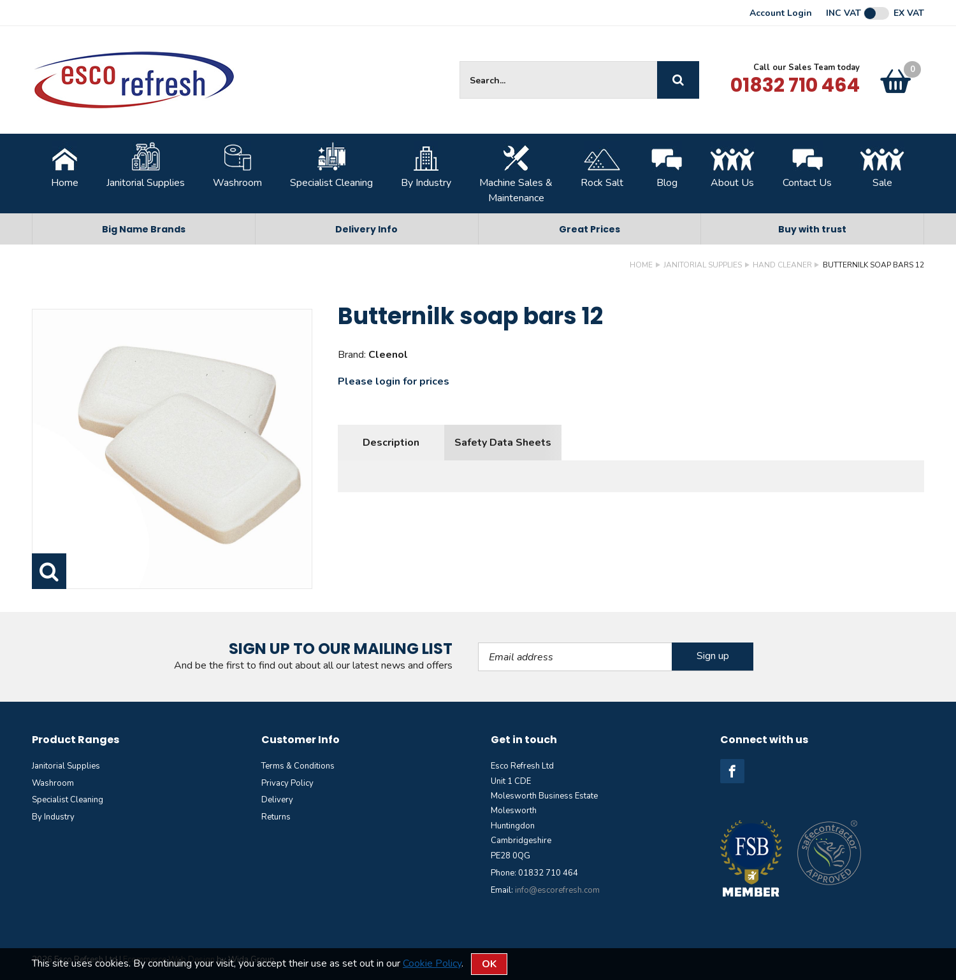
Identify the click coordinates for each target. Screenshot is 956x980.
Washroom (237, 165)
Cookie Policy (432, 963)
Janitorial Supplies (145, 165)
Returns (276, 817)
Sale (882, 165)
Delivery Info (366, 229)
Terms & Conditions (298, 766)
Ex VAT (909, 13)
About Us (732, 165)
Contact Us (807, 165)
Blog (666, 165)
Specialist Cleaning (331, 165)
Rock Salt (602, 165)
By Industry (426, 165)
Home (64, 165)
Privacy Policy (287, 783)
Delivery (277, 800)
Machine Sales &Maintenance (516, 173)
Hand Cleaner (782, 265)
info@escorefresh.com (557, 890)
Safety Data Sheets (502, 443)
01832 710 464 (795, 85)
